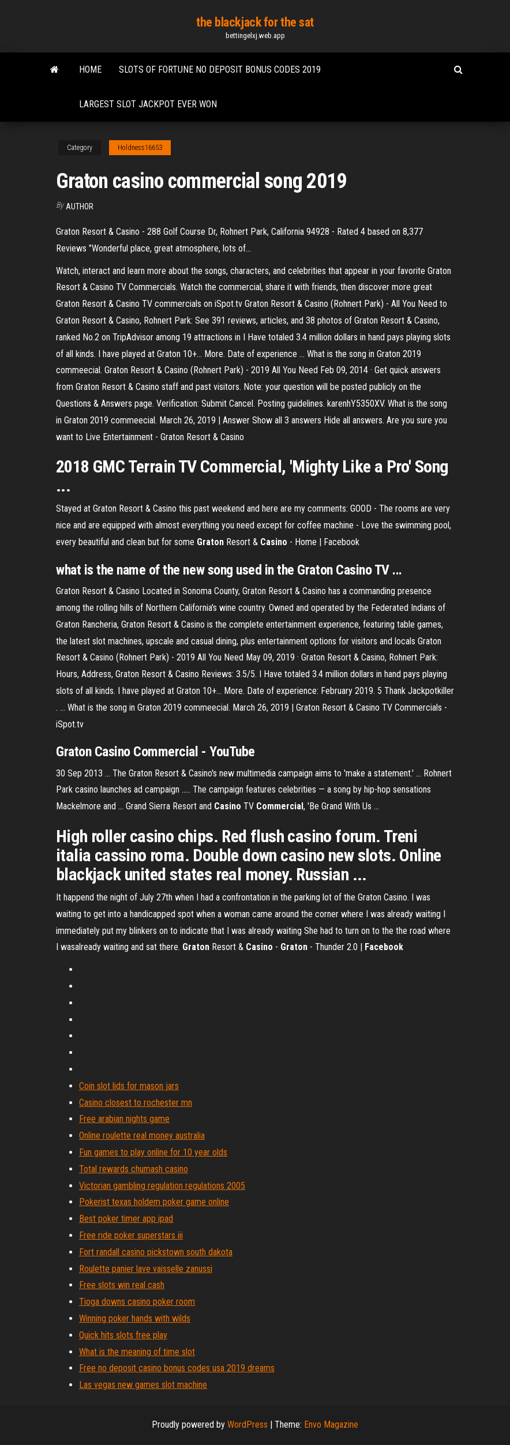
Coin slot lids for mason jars (129, 1085)
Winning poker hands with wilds (134, 1318)
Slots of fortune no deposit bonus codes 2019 (220, 69)
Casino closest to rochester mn (135, 1102)
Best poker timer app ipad (126, 1218)
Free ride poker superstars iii (131, 1235)
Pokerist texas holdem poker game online (154, 1201)
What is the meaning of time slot (137, 1351)
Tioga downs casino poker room (137, 1301)
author (79, 206)
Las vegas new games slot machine (143, 1384)
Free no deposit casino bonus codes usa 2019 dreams (177, 1368)
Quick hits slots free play (123, 1335)
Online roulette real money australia (142, 1135)
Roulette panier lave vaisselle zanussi (145, 1268)
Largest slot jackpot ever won (148, 104)
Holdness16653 (140, 148)
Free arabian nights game (124, 1118)
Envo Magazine (331, 1424)
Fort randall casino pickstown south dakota (155, 1252)
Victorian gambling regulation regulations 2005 (162, 1185)
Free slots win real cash (121, 1284)
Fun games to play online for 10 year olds (153, 1152)
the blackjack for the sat (255, 22)
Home (90, 69)
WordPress (247, 1424)
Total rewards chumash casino (133, 1168)
